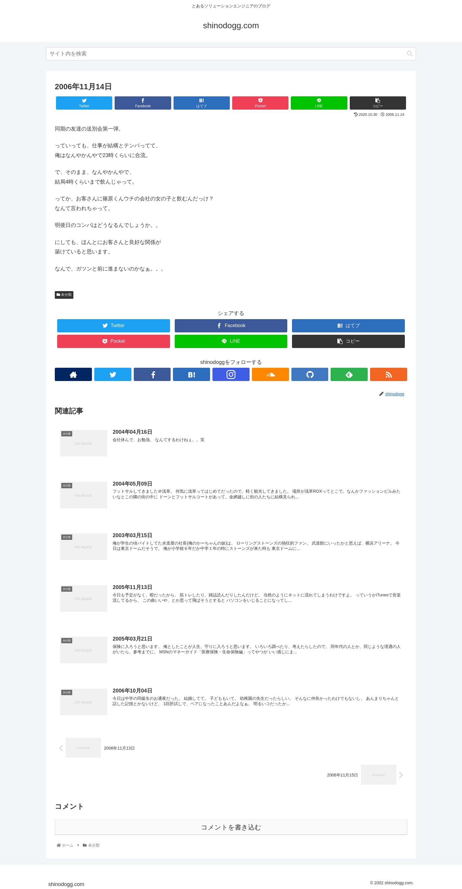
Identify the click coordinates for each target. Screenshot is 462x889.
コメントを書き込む (231, 826)
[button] (410, 53)
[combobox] (231, 53)
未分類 (64, 295)
